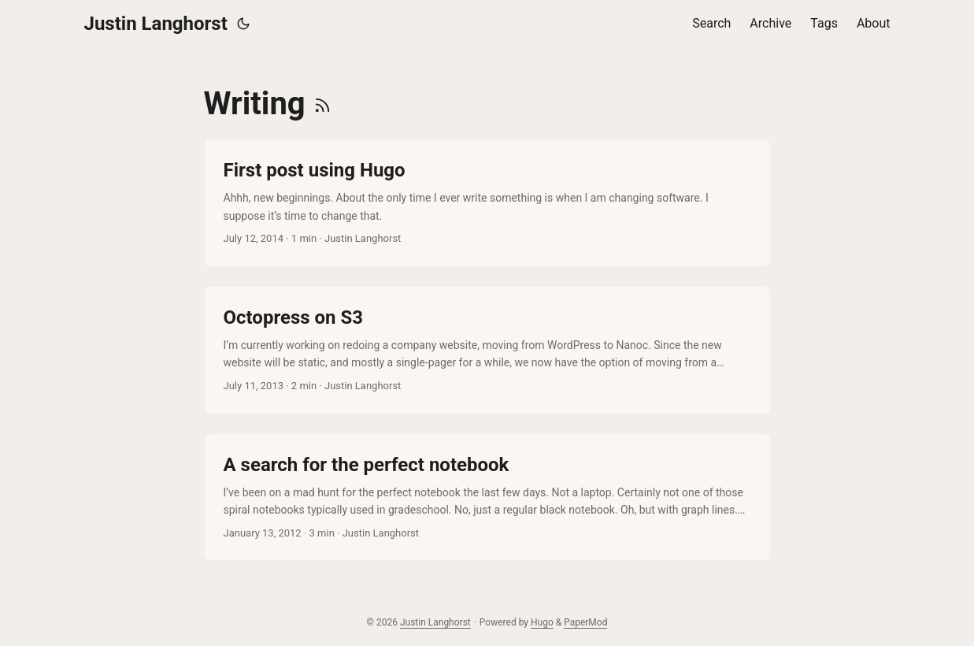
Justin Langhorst (156, 24)
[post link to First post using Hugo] (487, 202)
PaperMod (585, 622)
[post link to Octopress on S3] (487, 350)
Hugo (542, 622)
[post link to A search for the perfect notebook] (487, 497)
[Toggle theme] (243, 23)
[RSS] (322, 103)
